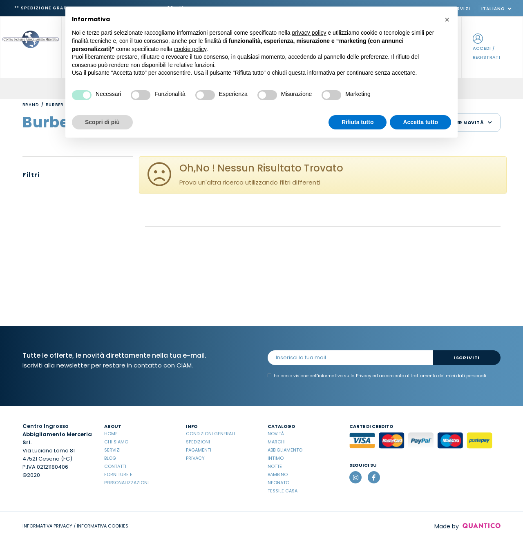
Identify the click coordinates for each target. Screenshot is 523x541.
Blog (110, 458)
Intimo (276, 458)
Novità (276, 433)
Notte (275, 466)
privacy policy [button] (309, 32)
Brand (30, 105)
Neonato (278, 482)
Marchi (277, 442)
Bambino (278, 474)
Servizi (112, 450)
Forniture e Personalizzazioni (126, 478)
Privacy (195, 458)
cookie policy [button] (190, 49)
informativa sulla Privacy (344, 376)
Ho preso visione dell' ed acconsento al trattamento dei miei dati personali (377, 376)
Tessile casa (282, 491)
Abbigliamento (285, 450)
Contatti (115, 466)
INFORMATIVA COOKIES (102, 526)
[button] (447, 19)
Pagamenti (198, 450)
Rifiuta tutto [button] (358, 122)
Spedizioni (198, 442)
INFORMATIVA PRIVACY (47, 526)
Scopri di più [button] (102, 122)
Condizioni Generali (210, 433)
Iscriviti (467, 357)
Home (111, 433)
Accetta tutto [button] (420, 122)
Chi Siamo (116, 442)
